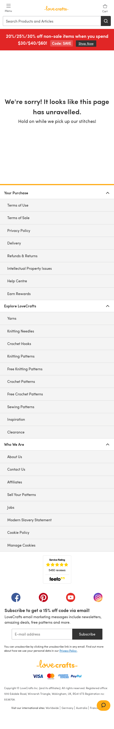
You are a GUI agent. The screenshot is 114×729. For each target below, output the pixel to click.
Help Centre (17, 280)
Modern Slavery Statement (29, 519)
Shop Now (87, 43)
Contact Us (16, 469)
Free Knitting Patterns (24, 368)
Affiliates (14, 482)
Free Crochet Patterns (25, 394)
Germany (67, 708)
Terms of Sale (18, 217)
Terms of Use (17, 205)
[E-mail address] (42, 634)
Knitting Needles (20, 331)
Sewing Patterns (20, 406)
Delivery (14, 243)
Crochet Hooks (19, 343)
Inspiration (16, 419)
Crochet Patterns (21, 381)
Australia (81, 708)
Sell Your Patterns (21, 494)
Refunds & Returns (22, 255)
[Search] (106, 21)
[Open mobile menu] (8, 8)
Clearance (16, 432)
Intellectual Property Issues (29, 268)
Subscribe (87, 634)
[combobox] (52, 21)
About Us (14, 456)
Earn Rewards (19, 293)
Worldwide (52, 708)
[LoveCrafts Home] (57, 664)
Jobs (10, 507)
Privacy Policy (18, 230)
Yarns (11, 318)
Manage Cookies (21, 545)
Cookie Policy (18, 532)
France (94, 708)
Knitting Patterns (21, 356)
